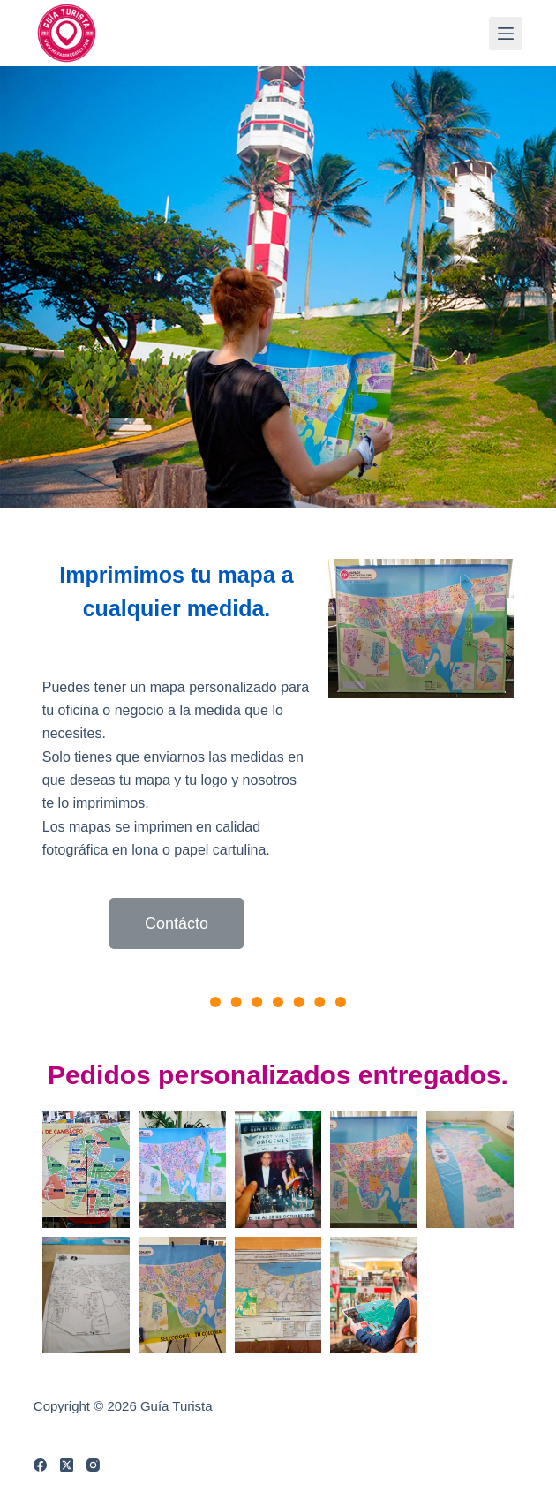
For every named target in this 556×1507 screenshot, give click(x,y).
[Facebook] (40, 1465)
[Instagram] (93, 1465)
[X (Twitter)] (66, 1465)
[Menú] (505, 33)
